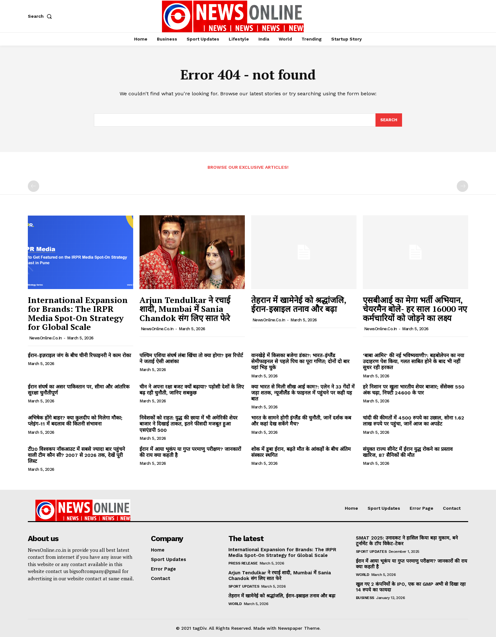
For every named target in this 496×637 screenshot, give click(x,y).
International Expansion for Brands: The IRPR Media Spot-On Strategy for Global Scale (78, 313)
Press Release (243, 563)
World (235, 604)
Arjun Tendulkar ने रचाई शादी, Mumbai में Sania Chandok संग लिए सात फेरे (185, 308)
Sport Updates (243, 586)
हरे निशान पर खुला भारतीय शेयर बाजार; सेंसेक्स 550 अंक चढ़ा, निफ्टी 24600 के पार (413, 390)
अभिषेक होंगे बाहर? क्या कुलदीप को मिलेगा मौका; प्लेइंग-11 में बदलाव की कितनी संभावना (75, 421)
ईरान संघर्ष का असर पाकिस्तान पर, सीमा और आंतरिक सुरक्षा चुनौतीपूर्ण (78, 390)
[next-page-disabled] (462, 186)
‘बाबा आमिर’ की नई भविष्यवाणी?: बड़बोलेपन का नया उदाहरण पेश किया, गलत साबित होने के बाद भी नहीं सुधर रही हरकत (413, 361)
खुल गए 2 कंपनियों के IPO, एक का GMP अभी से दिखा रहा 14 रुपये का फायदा (411, 587)
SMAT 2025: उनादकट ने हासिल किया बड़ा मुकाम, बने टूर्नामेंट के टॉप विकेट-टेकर (407, 540)
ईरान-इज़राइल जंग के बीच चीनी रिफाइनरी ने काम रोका (79, 355)
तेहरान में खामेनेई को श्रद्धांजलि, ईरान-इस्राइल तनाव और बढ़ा (298, 304)
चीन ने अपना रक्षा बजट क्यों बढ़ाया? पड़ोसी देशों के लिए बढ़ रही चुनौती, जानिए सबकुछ (192, 390)
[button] (41, 16)
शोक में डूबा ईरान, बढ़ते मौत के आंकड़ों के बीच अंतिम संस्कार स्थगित (301, 452)
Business (365, 598)
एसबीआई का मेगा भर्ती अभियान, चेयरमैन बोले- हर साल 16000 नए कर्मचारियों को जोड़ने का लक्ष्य (415, 308)
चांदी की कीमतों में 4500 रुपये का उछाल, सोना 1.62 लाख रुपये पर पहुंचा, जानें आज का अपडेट (413, 421)
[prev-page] (33, 186)
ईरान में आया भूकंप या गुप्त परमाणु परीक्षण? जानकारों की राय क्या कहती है (190, 452)
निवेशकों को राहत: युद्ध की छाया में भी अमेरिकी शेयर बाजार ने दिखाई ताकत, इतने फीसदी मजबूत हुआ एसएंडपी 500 (189, 424)
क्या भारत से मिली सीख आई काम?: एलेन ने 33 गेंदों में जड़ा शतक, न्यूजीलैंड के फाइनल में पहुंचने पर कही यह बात (303, 393)
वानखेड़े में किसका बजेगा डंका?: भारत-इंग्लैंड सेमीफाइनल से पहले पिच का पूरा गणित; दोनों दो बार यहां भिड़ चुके (300, 361)
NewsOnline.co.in (45, 338)
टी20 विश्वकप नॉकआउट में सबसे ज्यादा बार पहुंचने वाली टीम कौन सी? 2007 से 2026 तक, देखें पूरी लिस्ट (76, 455)
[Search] (388, 120)
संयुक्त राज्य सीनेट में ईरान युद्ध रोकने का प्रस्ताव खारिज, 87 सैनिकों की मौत (408, 452)
